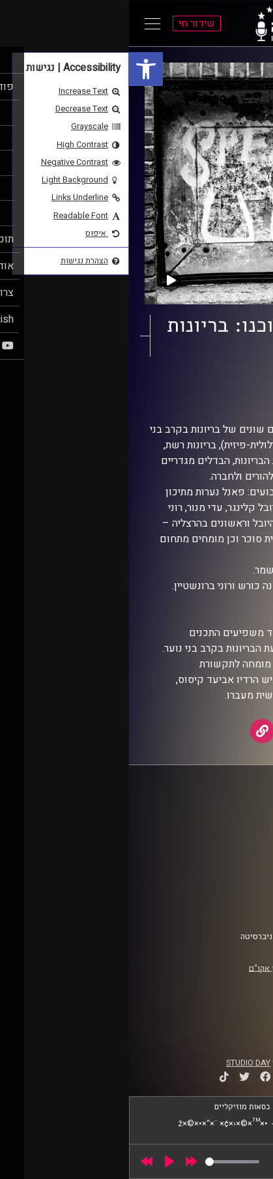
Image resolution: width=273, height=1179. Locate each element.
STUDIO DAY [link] (119, 1063)
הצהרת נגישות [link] (225, 893)
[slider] (103, 1162)
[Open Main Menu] (23, 23)
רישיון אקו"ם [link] (141, 968)
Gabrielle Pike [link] (176, 399)
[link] (17, 69)
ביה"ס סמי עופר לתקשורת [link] (205, 816)
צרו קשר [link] (235, 905)
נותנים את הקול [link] (196, 386)
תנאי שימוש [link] (228, 880)
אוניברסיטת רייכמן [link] (217, 828)
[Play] (40, 1161)
